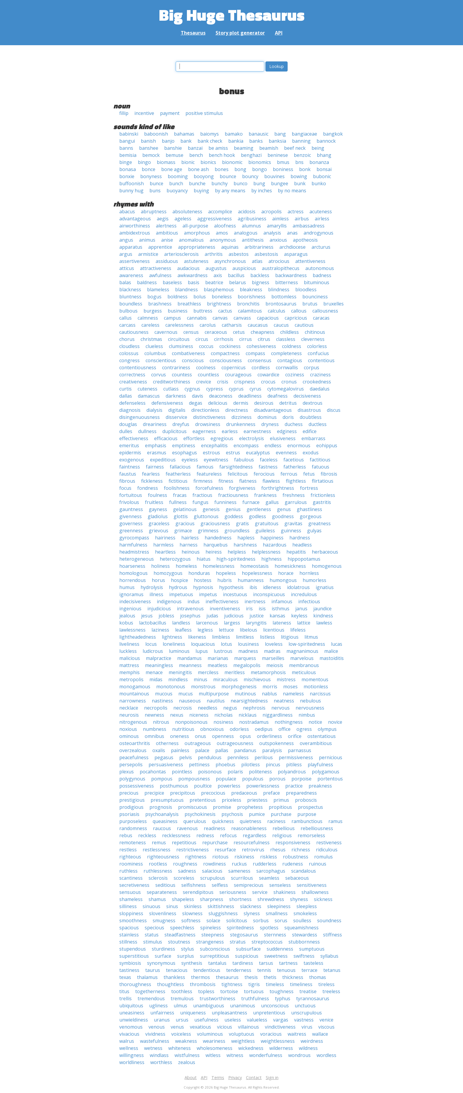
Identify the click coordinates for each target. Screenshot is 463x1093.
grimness (208, 530)
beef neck (295, 148)
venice (326, 1019)
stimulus (152, 942)
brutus (309, 303)
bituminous (316, 282)
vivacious (129, 1034)
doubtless (311, 417)
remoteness (132, 842)
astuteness (196, 261)
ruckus (239, 864)
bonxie (126, 176)
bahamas (184, 134)
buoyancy (177, 190)
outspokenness (276, 743)
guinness (291, 530)
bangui (127, 141)
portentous (330, 778)
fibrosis (329, 474)
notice (315, 722)
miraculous (225, 679)
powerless (229, 786)
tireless (326, 984)
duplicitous (174, 431)
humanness (251, 580)
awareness (131, 275)
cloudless (129, 346)
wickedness (250, 1048)
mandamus (189, 658)
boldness (177, 296)
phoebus (225, 764)
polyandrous (292, 771)
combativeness (188, 353)
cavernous (165, 332)
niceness (198, 715)
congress (129, 360)
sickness (323, 899)
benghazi (251, 155)
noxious (128, 729)
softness (190, 920)
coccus (206, 346)
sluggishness (223, 913)
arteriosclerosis (181, 254)
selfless (220, 885)
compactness (225, 353)
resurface (225, 849)
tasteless (313, 963)
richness (300, 849)
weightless (243, 1041)
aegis (163, 218)
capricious (296, 318)
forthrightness (277, 488)
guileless (265, 530)
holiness (160, 566)
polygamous (325, 771)
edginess (287, 431)
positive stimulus (204, 113)
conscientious (161, 360)
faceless (269, 459)
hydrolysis (152, 587)
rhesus (278, 849)
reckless (147, 835)
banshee (148, 148)
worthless (161, 1062)
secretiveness (134, 885)
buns (155, 190)
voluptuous (241, 1034)
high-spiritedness (235, 559)
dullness (147, 431)
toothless (181, 991)
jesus (147, 615)
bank (186, 141)
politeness (260, 771)
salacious (212, 871)
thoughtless (170, 984)
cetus (239, 332)
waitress (297, 1034)
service (260, 892)
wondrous (299, 1055)
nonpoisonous (191, 722)
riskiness (244, 856)
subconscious (215, 949)
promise (222, 807)
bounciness (315, 296)
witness (234, 1055)
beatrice (214, 282)
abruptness (154, 211)
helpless (237, 552)
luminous (179, 651)
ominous (129, 736)
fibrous (127, 481)
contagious (289, 360)
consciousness (226, 360)
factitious (320, 459)
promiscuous (192, 807)
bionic (188, 162)
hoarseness (132, 566)
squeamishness (301, 927)
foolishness (177, 488)
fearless (151, 474)
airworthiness (134, 225)
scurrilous (242, 878)
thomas (317, 977)
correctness (132, 374)
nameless (293, 693)
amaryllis (277, 225)
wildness (308, 1048)
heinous (191, 552)
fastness (268, 466)
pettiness (199, 764)
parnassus (299, 750)
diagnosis (130, 410)
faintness (129, 466)
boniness (283, 169)
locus (151, 644)
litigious (290, 637)
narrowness (132, 700)
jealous (127, 615)
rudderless (264, 864)
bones (222, 169)
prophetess (250, 807)
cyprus (236, 389)
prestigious (132, 800)
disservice (176, 417)
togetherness (150, 991)
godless (257, 516)
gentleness (259, 509)
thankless (174, 977)
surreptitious (214, 956)
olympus (327, 729)
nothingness (289, 722)
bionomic (232, 162)
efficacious (165, 438)
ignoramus (131, 594)
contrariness (176, 367)
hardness (299, 537)
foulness (157, 495)
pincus (273, 764)
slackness (250, 906)
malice (331, 651)
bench (196, 155)
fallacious (180, 466)
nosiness (223, 722)
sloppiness (131, 913)
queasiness (165, 821)
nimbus (307, 715)
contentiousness (137, 367)
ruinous (317, 864)
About (191, 1077)
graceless (159, 523)
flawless (271, 481)
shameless (131, 899)
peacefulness (134, 757)
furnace (251, 502)
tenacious (177, 970)
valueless (257, 1019)
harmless (163, 544)
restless (128, 849)
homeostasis (254, 566)
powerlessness (262, 786)
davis (197, 396)
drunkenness (240, 424)
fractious (202, 495)
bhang (324, 155)
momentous (314, 679)
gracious (185, 523)
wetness (153, 1048)
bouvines (274, 176)
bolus (199, 296)
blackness (130, 289)
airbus (302, 218)
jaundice (322, 608)
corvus (158, 374)
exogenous (131, 459)
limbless (221, 637)
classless (285, 339)
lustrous (223, 651)
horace (286, 573)
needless (207, 708)
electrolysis (251, 438)
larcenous (207, 622)
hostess (202, 580)
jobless (166, 615)
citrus (264, 339)
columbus (155, 353)
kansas (277, 615)
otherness (167, 743)
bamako (234, 134)
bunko (319, 183)
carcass (127, 325)
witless (213, 1055)
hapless (246, 537)
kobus (126, 622)
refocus (228, 835)
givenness (130, 516)
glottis (181, 516)
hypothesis (231, 587)
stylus (187, 949)
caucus (281, 325)
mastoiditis (331, 658)
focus (125, 488)
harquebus (215, 544)
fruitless (154, 502)
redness (205, 835)
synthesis (191, 963)
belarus (237, 282)
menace (154, 672)
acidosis (246, 211)
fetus (309, 474)
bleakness (251, 289)
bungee (279, 183)
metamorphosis (268, 672)
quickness (223, 821)
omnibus (154, 736)
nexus (176, 715)
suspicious (246, 956)
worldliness (131, 1062)
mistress (286, 679)
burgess (153, 311)
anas (292, 233)
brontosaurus (280, 303)
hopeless (226, 573)
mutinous (245, 693)
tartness (288, 963)
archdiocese (292, 247)
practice (294, 786)
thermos (200, 977)
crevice (203, 381)
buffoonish (131, 183)
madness (248, 651)
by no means (292, 190)
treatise (308, 991)
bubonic (322, 176)
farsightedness (236, 466)
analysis (272, 233)
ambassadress (309, 225)
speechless (182, 927)
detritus (288, 403)
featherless (178, 474)
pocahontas (153, 771)
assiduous (167, 261)
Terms (217, 1077)
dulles (125, 431)
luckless (128, 651)
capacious (268, 318)
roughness (185, 864)
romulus (323, 856)
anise (167, 240)
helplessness (266, 552)
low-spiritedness (306, 644)
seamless (269, 878)
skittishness (221, 906)
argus (125, 254)
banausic (258, 134)
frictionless (323, 495)
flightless (296, 481)
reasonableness (249, 828)
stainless (129, 934)
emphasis (155, 445)
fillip (123, 113)
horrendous (132, 580)
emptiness (183, 445)
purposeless (133, 821)
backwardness (291, 275)
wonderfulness (265, 1055)
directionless (205, 410)
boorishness (251, 296)
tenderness (238, 970)
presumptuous (167, 800)
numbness (154, 729)
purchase (281, 814)
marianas (218, 658)
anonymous (223, 240)
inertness (254, 601)
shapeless (183, 899)
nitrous (161, 722)
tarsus (266, 963)
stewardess (304, 934)
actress (296, 211)
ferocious (264, 474)
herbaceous (325, 552)
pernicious (330, 757)
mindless (178, 679)
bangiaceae (304, 134)
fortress (309, 488)
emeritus (129, 445)
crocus (268, 381)
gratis (242, 523)
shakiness (284, 892)
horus (158, 580)
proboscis (306, 800)
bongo (259, 169)
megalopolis (246, 665)
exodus (311, 452)
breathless (189, 303)
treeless (331, 991)
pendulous (209, 757)
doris (288, 417)
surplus (185, 956)
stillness (128, 942)
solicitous (236, 920)
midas (155, 679)
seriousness (232, 892)
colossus (128, 353)
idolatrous (298, 587)
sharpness (211, 899)
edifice (310, 431)
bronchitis (248, 303)
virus (306, 1027)
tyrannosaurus (312, 998)
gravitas (293, 523)
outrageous (198, 743)
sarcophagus (270, 871)
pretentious (203, 800)
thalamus (147, 977)
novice (335, 722)
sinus (172, 906)
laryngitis (256, 622)
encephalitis (214, 445)
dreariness (155, 424)
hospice (179, 580)
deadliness (250, 396)
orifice (294, 736)
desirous (263, 403)
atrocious (278, 261)
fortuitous (130, 495)
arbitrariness (258, 247)
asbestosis (266, 254)
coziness (294, 374)
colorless (317, 346)
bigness (260, 282)
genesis (211, 509)
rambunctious (306, 821)
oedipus (264, 729)
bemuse (174, 155)
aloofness (225, 225)
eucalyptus (258, 452)
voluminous (210, 1034)
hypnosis (203, 587)
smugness (164, 920)
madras (272, 651)
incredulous (304, 594)
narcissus (320, 693)
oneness (179, 736)
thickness (292, 977)
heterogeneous (136, 559)
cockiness (230, 346)
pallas (221, 750)
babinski (128, 134)
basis (193, 282)
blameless (158, 289)
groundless (237, 530)
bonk (305, 169)
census (191, 332)
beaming (243, 148)
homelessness (218, 566)
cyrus (255, 389)
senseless (280, 885)
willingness (131, 1055)
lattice (303, 622)
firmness (203, 481)
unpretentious (269, 1012)
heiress (214, 552)
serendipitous (198, 892)
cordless (261, 367)
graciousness (215, 523)
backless (259, 275)
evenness (286, 452)
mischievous (257, 679)
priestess (257, 800)
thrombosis (203, 984)
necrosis (182, 708)
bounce (228, 176)
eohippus (326, 445)
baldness (147, 282)
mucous (163, 693)
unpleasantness (229, 1012)
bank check (210, 141)
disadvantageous (273, 410)
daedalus (320, 389)
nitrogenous (133, 722)
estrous (211, 452)
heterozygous (175, 559)
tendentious (206, 970)
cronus (289, 381)
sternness (275, 934)
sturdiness (163, 949)
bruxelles (333, 303)
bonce (148, 169)
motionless (316, 686)
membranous (304, 665)
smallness (277, 913)
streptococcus (267, 942)
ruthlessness (158, 871)
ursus (182, 1019)
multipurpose (214, 693)
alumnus (251, 225)
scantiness (131, 878)
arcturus (321, 247)
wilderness (281, 1048)
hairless (190, 537)
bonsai (324, 169)
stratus (238, 942)
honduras (199, 573)
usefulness (206, 1019)
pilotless (250, 764)
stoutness (179, 942)
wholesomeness (214, 1048)
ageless (183, 218)
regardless (254, 835)
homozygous (168, 573)
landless (181, 622)
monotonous (170, 686)
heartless (165, 552)
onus (200, 736)
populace (226, 778)
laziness (160, 630)
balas (125, 282)
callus (125, 318)
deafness (278, 396)
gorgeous (311, 516)
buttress (202, 311)
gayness (158, 509)
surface (163, 956)
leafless (183, 630)
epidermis (130, 452)
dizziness (241, 417)
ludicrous (153, 651)
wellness (128, 1048)
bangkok (333, 134)
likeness (197, 637)
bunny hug (131, 190)
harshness (245, 544)
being (318, 148)
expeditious (163, 459)
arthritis (214, 254)
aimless (280, 218)
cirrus (245, 339)
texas (125, 977)
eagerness (204, 431)
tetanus (331, 970)
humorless (314, 580)
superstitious (134, 956)
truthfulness (255, 998)
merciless (208, 672)
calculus (276, 311)
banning (301, 141)
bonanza (319, 162)
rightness (195, 856)
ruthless (128, 871)
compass (255, 353)
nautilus (216, 700)
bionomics (259, 162)
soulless (302, 920)
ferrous (289, 474)
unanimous (242, 1005)
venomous (131, 1027)
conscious (193, 360)
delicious (217, 403)
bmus (283, 162)
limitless (245, 637)
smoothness (133, 920)
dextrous (312, 403)
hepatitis (296, 552)
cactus (225, 311)
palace (202, 750)
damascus (149, 396)
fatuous (320, 466)
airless (322, 218)
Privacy (235, 1077)
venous (157, 1027)
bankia (235, 141)
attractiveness (155, 268)
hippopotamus (304, 559)
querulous (194, 821)
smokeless (305, 913)
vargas (280, 1019)
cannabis (197, 318)
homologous (133, 573)
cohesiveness (261, 346)
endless (273, 445)
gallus (272, 502)
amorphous (197, 233)
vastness (304, 1019)
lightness (172, 637)
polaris (235, 771)
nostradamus (254, 722)
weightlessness (278, 1041)
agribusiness (252, 218)
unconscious (275, 1005)
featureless (209, 474)
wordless (326, 1055)
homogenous (327, 566)
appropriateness (196, 247)
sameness (239, 871)
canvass (242, 318)
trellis (125, 998)
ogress (304, 729)
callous (299, 311)
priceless (231, 800)
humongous (283, 580)
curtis (125, 389)
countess (182, 374)
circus (201, 339)
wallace (320, 1034)
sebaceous (297, 878)
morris (270, 686)
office (284, 729)
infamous (281, 601)
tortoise (229, 991)
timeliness (301, 984)
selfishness (193, 885)
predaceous (244, 793)
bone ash (198, 169)
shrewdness (270, 899)
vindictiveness (280, 1027)
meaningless (159, 665)
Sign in (272, 1077)
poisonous (210, 771)
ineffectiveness (222, 601)
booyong (204, 176)
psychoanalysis (162, 814)
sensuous (130, 892)
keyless (299, 615)
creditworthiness (171, 381)
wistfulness (187, 1055)
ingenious (130, 608)
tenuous (286, 970)
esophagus (184, 452)
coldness (291, 346)
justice (257, 615)
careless (150, 325)
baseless (172, 282)
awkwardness (192, 275)
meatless (217, 665)
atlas (257, 261)
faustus (127, 474)
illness (156, 594)
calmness (148, 318)
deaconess (220, 396)
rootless (158, 864)
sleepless (306, 906)
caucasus (258, 325)
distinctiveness (209, 417)
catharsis (232, 325)
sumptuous (312, 949)
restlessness (156, 849)
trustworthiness (217, 998)
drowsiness (207, 424)
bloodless (306, 289)
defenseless (132, 403)
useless (232, 1019)
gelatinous (185, 509)
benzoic (302, 155)
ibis (253, 587)
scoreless (184, 878)
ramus (335, 821)
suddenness (280, 949)
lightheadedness (137, 637)
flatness (248, 481)
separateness (162, 892)
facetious (293, 459)
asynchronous (230, 261)
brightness (219, 303)
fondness (147, 488)
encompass (246, 445)
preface (271, 793)
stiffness (332, 934)
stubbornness (304, 942)
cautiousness (134, 332)
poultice (203, 786)
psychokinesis (200, 814)
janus (301, 608)
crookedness (317, 381)
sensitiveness (312, 885)
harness (189, 544)
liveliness (129, 644)
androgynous (318, 233)
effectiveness (133, 438)
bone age (171, 169)
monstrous (203, 686)
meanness (190, 665)
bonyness (151, 176)
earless (230, 431)
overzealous (132, 750)
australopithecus (280, 268)
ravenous (187, 828)
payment (170, 113)
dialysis (154, 410)
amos (222, 233)
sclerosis (158, 878)
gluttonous (206, 516)
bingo (144, 162)
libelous (248, 630)
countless (208, 374)
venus (177, 1027)
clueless (154, 346)
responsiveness (292, 842)
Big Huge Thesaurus (231, 14)
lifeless (298, 630)
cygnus (192, 389)
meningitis (180, 672)
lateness (282, 622)
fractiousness (233, 495)
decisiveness (307, 396)
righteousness (163, 856)
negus (230, 708)
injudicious (159, 608)
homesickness (290, 566)
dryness (270, 424)
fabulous (244, 459)
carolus (208, 325)
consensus (259, 360)
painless (180, 750)
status (152, 934)
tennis (264, 970)
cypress (214, 389)
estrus (233, 452)
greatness (319, 523)
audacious (188, 268)
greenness (131, 530)
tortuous (254, 991)
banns (126, 148)
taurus (152, 970)
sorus (281, 920)
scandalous (303, 871)
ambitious (167, 233)
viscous (326, 1027)
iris (249, 608)
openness (223, 736)
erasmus (156, 452)
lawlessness (132, 630)
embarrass (313, 438)
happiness (271, 537)
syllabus (329, 956)
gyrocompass (134, 537)
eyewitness (216, 459)
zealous (186, 1062)
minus (200, 679)
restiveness (329, 842)
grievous (158, 530)
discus (333, 410)
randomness (133, 828)
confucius (318, 353)
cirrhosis (223, 339)
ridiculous (327, 849)
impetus (208, 594)
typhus (282, 998)
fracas (180, 495)
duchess (294, 424)
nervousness (310, 708)
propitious (280, 807)
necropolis (155, 708)
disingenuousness (139, 417)
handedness (218, 537)
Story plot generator (240, 33)
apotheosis (305, 240)
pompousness (194, 778)
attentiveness (310, 261)
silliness (128, 906)
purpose (306, 814)
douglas (128, 424)
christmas (151, 339)
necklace (128, 708)
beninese (278, 155)
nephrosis (254, 708)
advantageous (135, 218)
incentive (144, 113)
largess (232, 622)
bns (299, 162)
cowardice (268, 374)
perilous (264, 757)
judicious (234, 615)
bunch (176, 183)
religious (282, 835)
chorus (127, 339)
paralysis (272, 750)
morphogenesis (239, 686)
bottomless (283, 296)
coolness (206, 367)
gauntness (131, 509)
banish (148, 141)
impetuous (181, 594)
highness (271, 559)
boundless (130, 303)
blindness (278, 289)
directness (236, 410)
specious (154, 927)
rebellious (284, 828)
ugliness (158, 1005)
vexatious (200, 1027)
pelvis (185, 757)
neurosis (129, 715)
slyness (252, 913)
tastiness (129, 970)
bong (240, 169)
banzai (195, 148)
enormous (298, 445)
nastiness (162, 700)
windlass (159, 1055)
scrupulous (212, 878)
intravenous (190, 608)
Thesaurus (193, 33)
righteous (130, 856)
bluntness (130, 296)
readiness (214, 828)
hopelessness (257, 573)
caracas (321, 318)
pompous (161, 778)
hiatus (204, 559)
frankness (265, 495)
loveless (274, 644)
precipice (154, 793)
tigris (254, 984)
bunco (240, 183)
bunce (156, 183)
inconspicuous (269, 594)
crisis (222, 381)
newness (154, 715)
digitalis (176, 410)
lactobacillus (152, 622)
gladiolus (158, 516)
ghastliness (309, 509)
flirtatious (322, 481)
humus (127, 587)
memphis (129, 672)
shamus (157, 899)
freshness (294, 495)
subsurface (248, 949)
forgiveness (242, 488)
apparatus (130, 247)
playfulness (320, 764)
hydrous (178, 587)
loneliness (174, 644)
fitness (226, 481)
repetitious (184, 842)
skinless (193, 906)
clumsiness (181, 346)
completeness (286, 353)
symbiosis (130, 963)
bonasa (127, 169)
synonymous (161, 963)
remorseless (311, 835)
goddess (233, 516)
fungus (200, 502)
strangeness (210, 942)
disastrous (309, 410)
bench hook (222, 155)
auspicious (244, 268)
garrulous (296, 502)
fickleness (152, 481)
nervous (280, 708)
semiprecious (248, 885)
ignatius (325, 587)
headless (302, 544)
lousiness (248, 644)
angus (126, 240)
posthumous (174, 786)
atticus (126, 268)
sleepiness (279, 906)
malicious (129, 658)
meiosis (274, 665)
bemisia (127, 155)
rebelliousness (317, 828)
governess (131, 523)
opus (245, 736)
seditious (165, 885)
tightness (231, 984)
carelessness (179, 325)
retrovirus (253, 849)
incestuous (235, 594)
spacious (129, 927)
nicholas (223, 715)
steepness (212, 934)
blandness (186, 289)
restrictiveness (192, 849)
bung (259, 183)
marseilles (273, 658)
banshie (173, 148)
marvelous (302, 658)
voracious (271, 1034)
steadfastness (179, 934)
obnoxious (212, 729)
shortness (240, 899)
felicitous (238, 474)
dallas (125, 396)
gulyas (314, 530)
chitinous (315, 332)
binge (125, 162)
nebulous (310, 700)
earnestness (257, 431)
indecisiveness (135, 601)
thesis (251, 977)
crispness (244, 381)
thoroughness (135, 984)
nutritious (183, 729)
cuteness (147, 389)
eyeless (190, 459)
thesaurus (227, 977)
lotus (226, 644)
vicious (224, 1027)
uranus (162, 1019)
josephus (190, 615)
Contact (254, 1077)
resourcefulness (252, 842)
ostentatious (321, 736)
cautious (304, 325)
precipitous (182, 793)
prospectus (310, 807)
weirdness (312, 1041)
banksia (277, 141)
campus (172, 318)
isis (262, 608)
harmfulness (133, 544)
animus (147, 240)
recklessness (176, 835)
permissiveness (296, 757)
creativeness (133, 381)
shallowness (315, 892)
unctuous (305, 1005)
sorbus (261, 920)
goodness (283, 516)
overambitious (316, 743)
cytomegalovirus (285, 389)
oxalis (158, 750)
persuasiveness (166, 764)
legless (205, 630)
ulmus (180, 1005)
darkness (176, 396)
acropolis (271, 211)
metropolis (131, 679)
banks (256, 141)
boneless (222, 296)
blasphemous (219, 289)
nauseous (190, 700)
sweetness (276, 956)
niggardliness (278, 715)
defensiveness (167, 403)
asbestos (239, 254)
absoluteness (187, 211)
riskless (268, 856)
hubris (224, 580)
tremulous (182, 998)
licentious (273, 630)
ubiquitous (131, 1005)
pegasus (163, 757)
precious (128, 793)
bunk (300, 183)
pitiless (294, 764)
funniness (225, 502)
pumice (257, 814)
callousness (325, 311)
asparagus (296, 254)
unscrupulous (306, 1012)
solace (213, 920)
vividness (155, 1034)
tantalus (217, 963)
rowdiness (214, 864)
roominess (131, 864)
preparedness (301, 793)
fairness (155, 466)
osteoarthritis (134, 743)
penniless (238, 757)
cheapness (262, 332)
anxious (278, 240)
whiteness (179, 1048)
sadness (187, 871)
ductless (318, 424)
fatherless (294, 466)
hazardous (274, 544)
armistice (148, 254)
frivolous (129, 502)
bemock (151, 155)
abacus (127, 211)
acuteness (320, 211)
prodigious (131, 807)
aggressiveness (214, 218)
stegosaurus (244, 934)
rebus (125, 835)
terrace (309, 970)
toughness (282, 991)
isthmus (280, 608)
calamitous (250, 311)
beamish (268, 148)
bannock (326, 141)
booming (178, 176)
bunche (197, 183)
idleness (272, 587)
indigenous (169, 601)
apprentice (160, 247)
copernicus (233, 367)
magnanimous (302, 651)
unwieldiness (133, 1019)
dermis (240, 403)
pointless (182, 771)
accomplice (220, 211)
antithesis (253, 240)
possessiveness (136, 786)
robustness (295, 856)
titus (124, 991)
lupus (201, 651)
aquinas (230, 247)
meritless (234, 672)
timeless (275, 984)
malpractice (158, 658)
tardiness (242, 963)
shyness (299, 899)
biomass (166, 162)
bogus (154, 296)
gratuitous (266, 523)
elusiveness (283, 438)
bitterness (286, 282)
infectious (309, 601)
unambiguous (208, 1005)
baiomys (209, 134)
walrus (126, 1041)
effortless (194, 438)
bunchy (219, 183)
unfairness (162, 1012)
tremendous (151, 998)
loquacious (203, 644)
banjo (168, 141)
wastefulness (154, 1041)
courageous (238, 374)
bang (280, 134)
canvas (220, 318)
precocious (213, 793)
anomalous (191, 240)
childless (289, 332)
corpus (311, 367)
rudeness (292, 864)
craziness (320, 374)
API (279, 33)
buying (201, 190)
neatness (284, 700)
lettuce (226, 630)
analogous (245, 233)
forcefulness (209, 488)
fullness (178, 502)
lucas (336, 644)
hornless (309, 573)
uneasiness (131, 1012)
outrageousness (235, 743)
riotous (220, 856)
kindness (323, 615)
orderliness (269, 736)
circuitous (179, 339)
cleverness (313, 339)
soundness (329, 920)
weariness (214, 1041)
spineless (210, 927)
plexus (126, 771)
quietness (250, 821)
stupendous (132, 949)
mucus (185, 693)
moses (290, 686)
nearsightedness (249, 700)
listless (267, 637)
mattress (129, 665)
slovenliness (162, 913)
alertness (166, 225)
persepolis (131, 764)
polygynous (132, 778)
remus (159, 842)
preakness (320, 786)
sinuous (151, 906)
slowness (192, 913)
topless (206, 991)
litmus (311, 637)
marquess (245, 658)
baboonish (156, 134)
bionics (208, 162)
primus (281, 800)
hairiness (165, 537)
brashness (160, 303)
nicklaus (248, 715)
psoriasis (129, 814)
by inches (261, 190)
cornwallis (287, 367)
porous (277, 778)
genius (233, 509)
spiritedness (240, 927)
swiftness (304, 956)
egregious (222, 438)
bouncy (250, 176)
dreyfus (180, 424)
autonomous (319, 268)
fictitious (178, 481)
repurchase (215, 842)
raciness (276, 821)
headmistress (134, 552)
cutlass (171, 389)
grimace (183, 530)
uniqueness (193, 1012)
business (178, 311)
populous (252, 778)
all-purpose (195, 225)
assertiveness (134, 261)
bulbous (128, 311)
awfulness (160, 275)
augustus (216, 268)
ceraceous (216, 332)
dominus (267, 417)
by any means (230, 190)
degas (195, 403)
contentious (321, 360)
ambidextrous (134, 233)
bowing (299, 176)
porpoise (301, 778)
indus (194, 601)
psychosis (232, 814)
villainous (248, 1027)
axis (217, 275)
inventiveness (225, 608)
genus (284, 509)
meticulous (304, 672)
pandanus (245, 750)
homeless (186, 566)
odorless (239, 729)
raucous (162, 828)
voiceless (181, 1034)
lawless (324, 622)
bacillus (236, 275)
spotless (269, 927)
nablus (269, 693)
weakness (186, 1041)
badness (322, 275)
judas (212, 615)
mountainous (134, 693)
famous (205, 466)
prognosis (160, 807)
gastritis (322, 502)
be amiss (218, 148)
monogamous (134, 686)
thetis (270, 977)
